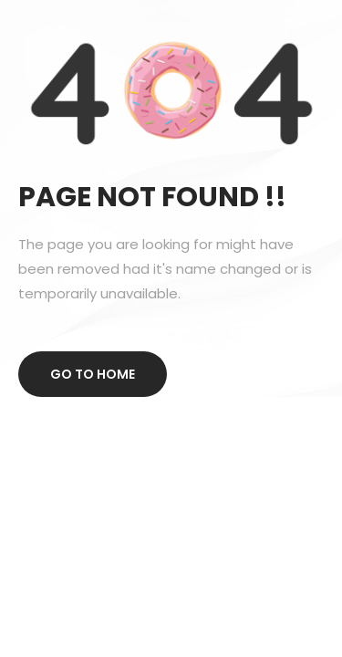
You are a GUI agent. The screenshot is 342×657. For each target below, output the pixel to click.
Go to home (92, 374)
